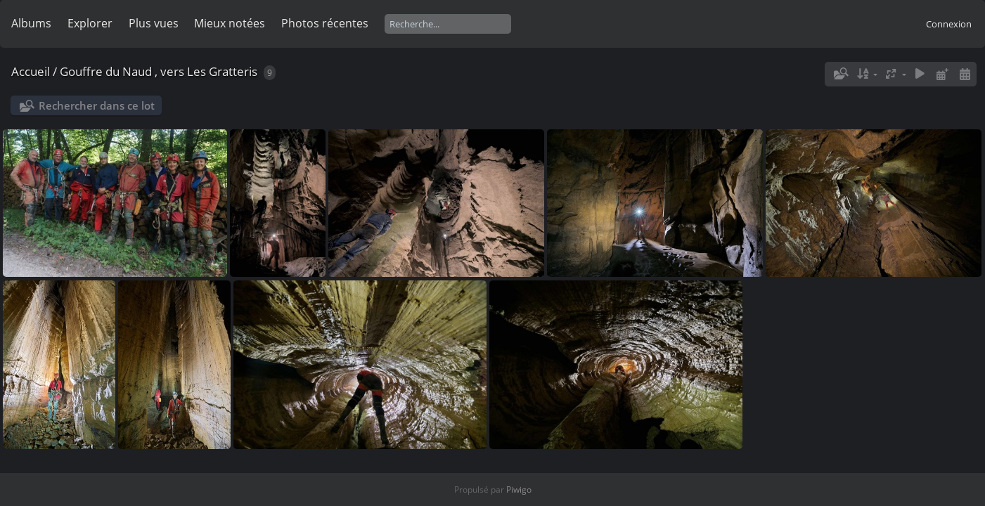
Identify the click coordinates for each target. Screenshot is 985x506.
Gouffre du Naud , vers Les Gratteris (158, 71)
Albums (31, 23)
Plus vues (154, 23)
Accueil (30, 71)
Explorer (89, 23)
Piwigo (519, 489)
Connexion (949, 24)
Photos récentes (324, 23)
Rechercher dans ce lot (97, 105)
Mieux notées (229, 23)
